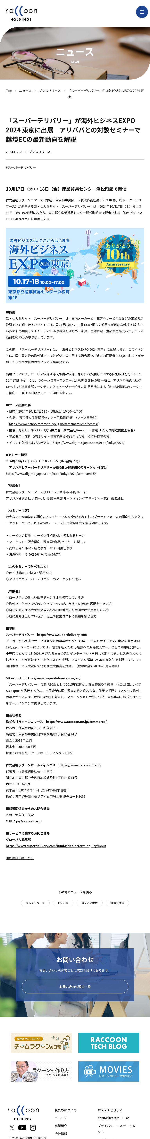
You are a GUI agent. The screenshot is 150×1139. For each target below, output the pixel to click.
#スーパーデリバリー (21, 167)
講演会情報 (117, 903)
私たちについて (66, 1111)
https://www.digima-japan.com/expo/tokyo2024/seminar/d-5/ (51, 473)
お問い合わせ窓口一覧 (75, 988)
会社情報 (61, 1135)
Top (9, 90)
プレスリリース (50, 90)
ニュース (25, 90)
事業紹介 (61, 1127)
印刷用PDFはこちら (20, 858)
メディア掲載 (89, 903)
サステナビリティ (110, 1111)
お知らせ (63, 903)
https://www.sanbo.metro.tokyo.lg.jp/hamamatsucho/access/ (53, 423)
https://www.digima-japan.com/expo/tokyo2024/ (88, 442)
